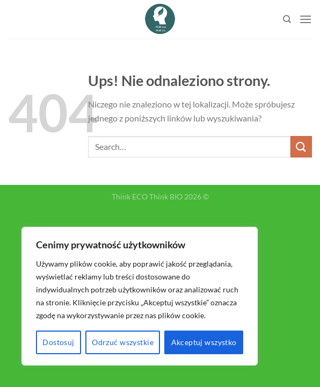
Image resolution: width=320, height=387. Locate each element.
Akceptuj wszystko (204, 342)
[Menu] (305, 19)
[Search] (287, 19)
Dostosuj (58, 342)
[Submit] (301, 146)
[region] (139, 296)
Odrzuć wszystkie (123, 342)
